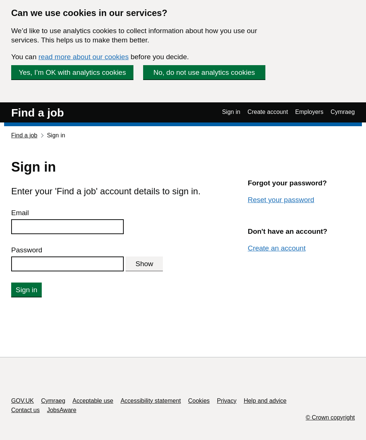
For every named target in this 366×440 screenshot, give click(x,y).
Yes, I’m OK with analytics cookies (72, 72)
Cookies (199, 401)
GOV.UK (22, 401)
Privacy (226, 401)
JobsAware (61, 410)
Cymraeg (343, 112)
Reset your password (281, 200)
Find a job (37, 112)
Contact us (25, 410)
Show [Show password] (145, 264)
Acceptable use (93, 401)
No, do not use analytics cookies (204, 72)
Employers (309, 112)
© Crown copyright (330, 417)
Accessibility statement (150, 401)
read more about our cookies (83, 57)
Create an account (277, 248)
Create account (267, 112)
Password (26, 250)
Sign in (231, 112)
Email (20, 213)
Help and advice (265, 401)
